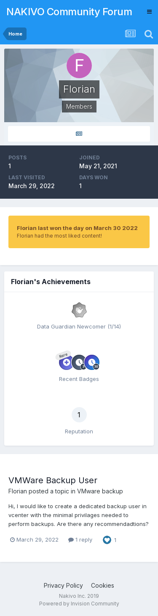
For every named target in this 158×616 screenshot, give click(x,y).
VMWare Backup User (52, 480)
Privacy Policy (63, 585)
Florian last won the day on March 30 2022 (77, 227)
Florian (17, 491)
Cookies (102, 585)
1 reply (80, 539)
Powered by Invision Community (79, 603)
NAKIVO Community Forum (69, 11)
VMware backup (100, 491)
